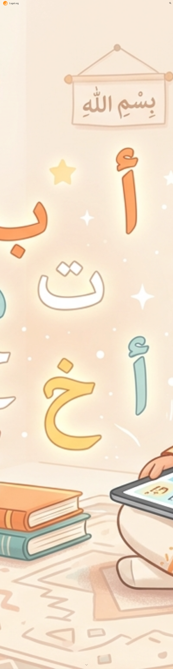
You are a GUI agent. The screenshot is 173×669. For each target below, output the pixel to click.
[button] (170, 3)
